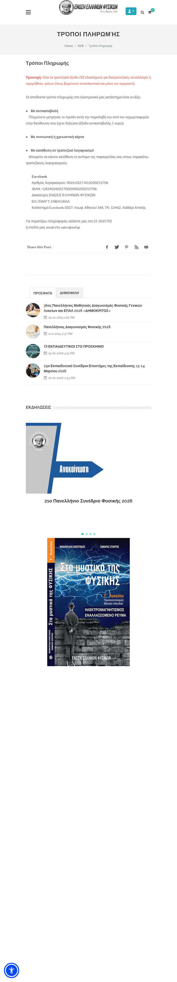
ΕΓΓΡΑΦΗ (139, 870)
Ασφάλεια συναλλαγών (45, 792)
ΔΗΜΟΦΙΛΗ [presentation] (69, 293)
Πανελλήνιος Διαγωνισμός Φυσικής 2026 (77, 327)
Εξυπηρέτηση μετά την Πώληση (52, 839)
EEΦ (81, 46)
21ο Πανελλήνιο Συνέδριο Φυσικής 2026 (88, 500)
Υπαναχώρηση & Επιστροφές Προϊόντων (59, 829)
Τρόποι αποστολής (42, 810)
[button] (83, 534)
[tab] (43, 293)
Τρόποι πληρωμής (42, 801)
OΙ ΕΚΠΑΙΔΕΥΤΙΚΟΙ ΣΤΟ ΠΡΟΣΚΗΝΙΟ (74, 346)
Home (69, 46)
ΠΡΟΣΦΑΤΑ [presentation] (42, 293)
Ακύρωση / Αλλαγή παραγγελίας (52, 820)
